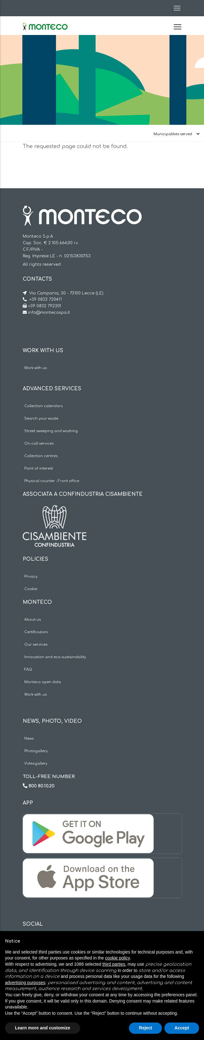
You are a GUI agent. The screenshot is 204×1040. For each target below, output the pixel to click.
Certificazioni (36, 632)
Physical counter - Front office (51, 481)
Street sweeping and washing (51, 431)
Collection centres (41, 456)
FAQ (28, 670)
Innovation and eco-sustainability (55, 657)
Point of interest (38, 468)
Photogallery (36, 751)
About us (32, 620)
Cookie (30, 589)
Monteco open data (42, 682)
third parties (113, 964)
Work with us (35, 368)
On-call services (39, 443)
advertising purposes (25, 982)
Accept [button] (181, 1027)
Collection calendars (43, 406)
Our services (35, 645)
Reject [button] (145, 1027)
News (29, 739)
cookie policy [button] (117, 957)
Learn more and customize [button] (42, 1027)
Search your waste (41, 418)
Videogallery (35, 764)
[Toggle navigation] (175, 8)
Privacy (30, 576)
